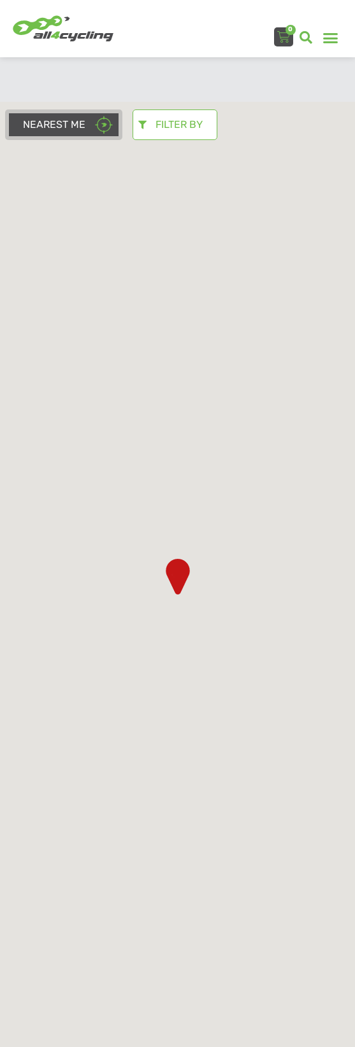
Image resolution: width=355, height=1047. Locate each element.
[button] (306, 37)
